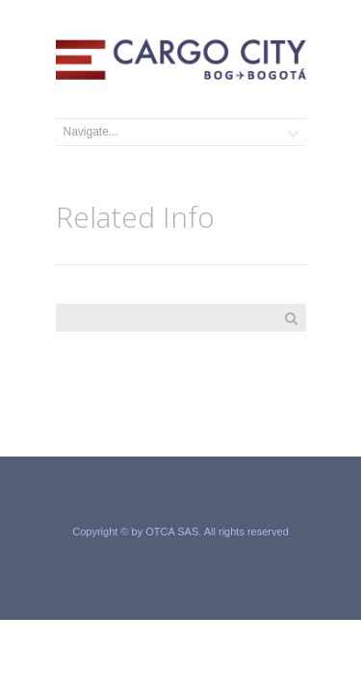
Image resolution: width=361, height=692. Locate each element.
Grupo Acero (180, 553)
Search (291, 318)
